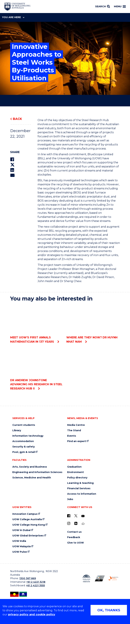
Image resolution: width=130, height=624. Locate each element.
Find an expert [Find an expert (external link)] (76, 441)
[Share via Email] (12, 175)
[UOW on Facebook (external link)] (69, 516)
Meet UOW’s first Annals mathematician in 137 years (37, 324)
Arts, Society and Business (29, 466)
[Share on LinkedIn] (12, 170)
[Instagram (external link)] (69, 523)
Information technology (27, 435)
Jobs (70, 499)
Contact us (74, 531)
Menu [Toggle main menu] (120, 6)
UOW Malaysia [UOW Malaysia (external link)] (21, 546)
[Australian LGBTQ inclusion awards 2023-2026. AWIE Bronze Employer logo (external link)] (100, 578)
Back (17, 119)
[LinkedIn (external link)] (76, 523)
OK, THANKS (108, 610)
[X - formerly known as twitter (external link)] (76, 516)
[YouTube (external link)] (83, 516)
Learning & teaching (80, 483)
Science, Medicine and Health (31, 477)
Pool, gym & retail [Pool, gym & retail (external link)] (23, 452)
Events (71, 435)
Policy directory (77, 477)
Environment (75, 472)
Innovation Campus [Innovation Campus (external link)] (24, 514)
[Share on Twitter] (12, 164)
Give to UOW (75, 542)
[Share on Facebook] (12, 159)
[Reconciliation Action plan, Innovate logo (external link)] (86, 578)
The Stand (74, 430)
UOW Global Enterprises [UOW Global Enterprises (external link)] (28, 535)
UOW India (19, 541)
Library (16, 430)
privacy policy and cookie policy (31, 614)
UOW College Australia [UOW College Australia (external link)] (27, 519)
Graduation (74, 466)
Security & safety (23, 446)
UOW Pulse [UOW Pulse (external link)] (19, 551)
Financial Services (78, 488)
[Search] (102, 6)
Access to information (81, 493)
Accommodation (23, 441)
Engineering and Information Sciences (37, 472)
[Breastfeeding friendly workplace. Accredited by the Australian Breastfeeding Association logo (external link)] (113, 578)
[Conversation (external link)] (83, 524)
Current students (23, 425)
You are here (13, 17)
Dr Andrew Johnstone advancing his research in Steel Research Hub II (37, 368)
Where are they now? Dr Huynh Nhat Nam (93, 324)
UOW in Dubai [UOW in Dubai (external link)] (21, 530)
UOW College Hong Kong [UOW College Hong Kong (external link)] (28, 524)
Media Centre (76, 425)
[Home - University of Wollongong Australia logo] (17, 6)
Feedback (73, 537)
